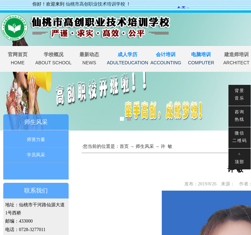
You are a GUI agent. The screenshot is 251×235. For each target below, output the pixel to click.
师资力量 (36, 139)
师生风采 (145, 146)
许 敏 (166, 146)
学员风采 (36, 154)
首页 (124, 146)
